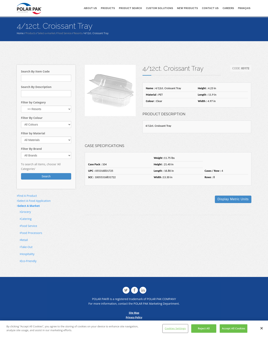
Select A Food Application (34, 201)
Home (20, 33)
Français (244, 8)
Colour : (151, 101)
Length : (203, 94)
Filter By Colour (32, 118)
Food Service (64, 33)
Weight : (159, 158)
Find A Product (27, 196)
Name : (150, 88)
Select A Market (28, 206)
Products (108, 8)
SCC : (91, 177)
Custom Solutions (159, 8)
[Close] (261, 328)
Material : (152, 94)
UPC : (91, 171)
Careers (228, 8)
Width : (202, 101)
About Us (90, 8)
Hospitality (27, 254)
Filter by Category (33, 102)
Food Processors (31, 233)
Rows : (209, 177)
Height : (202, 88)
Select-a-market (46, 33)
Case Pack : (95, 164)
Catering (26, 219)
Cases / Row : (213, 171)
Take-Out (26, 247)
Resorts (78, 33)
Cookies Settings (175, 328)
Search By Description (36, 87)
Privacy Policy (134, 317)
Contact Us (210, 8)
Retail (24, 240)
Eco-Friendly (28, 261)
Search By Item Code (35, 71)
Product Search (130, 8)
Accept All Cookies (233, 328)
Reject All (204, 328)
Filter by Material (33, 133)
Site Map (134, 313)
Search (46, 176)
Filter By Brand (31, 149)
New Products (187, 8)
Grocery (25, 212)
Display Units (233, 199)
